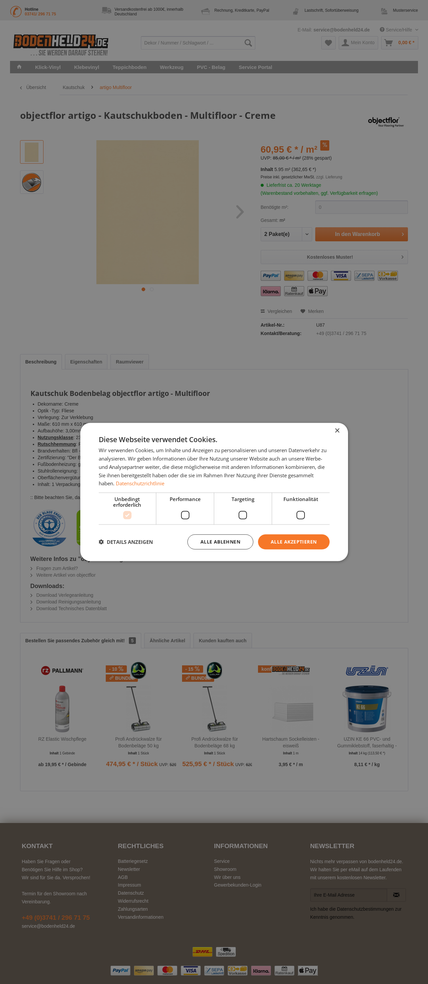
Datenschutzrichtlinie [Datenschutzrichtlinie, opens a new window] (140, 483)
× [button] (337, 430)
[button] (126, 542)
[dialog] (214, 492)
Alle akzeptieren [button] (294, 542)
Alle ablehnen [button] (220, 542)
